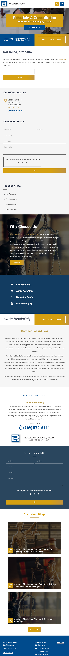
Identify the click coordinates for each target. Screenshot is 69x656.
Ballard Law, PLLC (13, 4)
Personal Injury (11, 204)
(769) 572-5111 (16, 110)
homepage (62, 59)
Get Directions (13, 107)
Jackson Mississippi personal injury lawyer (25, 235)
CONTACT (34, 27)
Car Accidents (11, 194)
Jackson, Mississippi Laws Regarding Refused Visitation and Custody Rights (35, 585)
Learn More (17, 262)
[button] (64, 4)
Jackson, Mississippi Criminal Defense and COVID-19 (33, 620)
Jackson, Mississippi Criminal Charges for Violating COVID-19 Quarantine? (33, 550)
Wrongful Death (11, 209)
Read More (34, 629)
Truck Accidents (11, 199)
